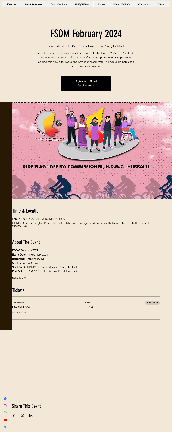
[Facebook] (5, 398)
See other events (86, 85)
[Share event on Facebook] (13, 415)
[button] (6, 5)
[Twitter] (5, 426)
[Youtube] (5, 419)
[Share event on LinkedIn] (31, 415)
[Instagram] (5, 405)
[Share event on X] (22, 415)
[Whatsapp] (5, 412)
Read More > (20, 277)
